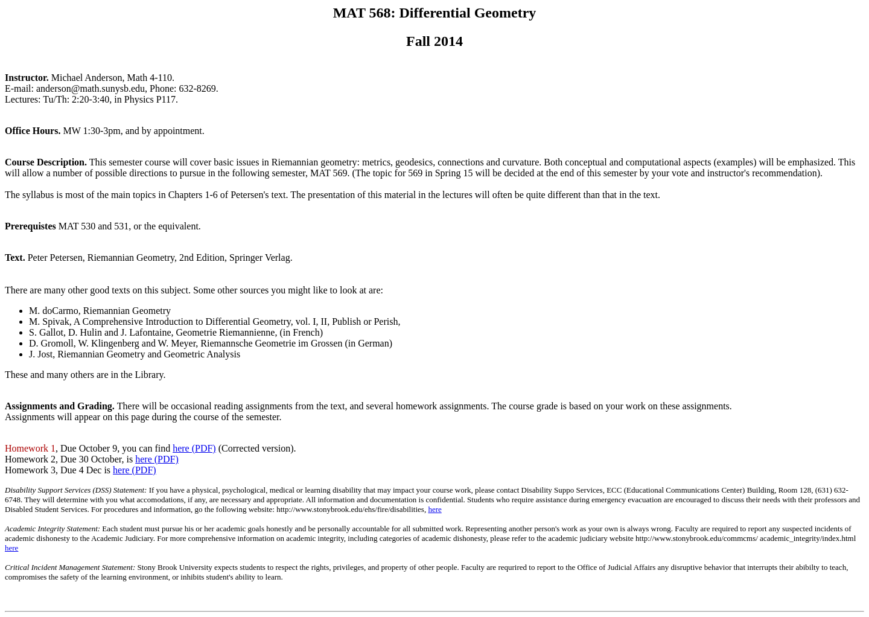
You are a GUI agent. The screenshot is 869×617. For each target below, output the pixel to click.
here (434, 509)
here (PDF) (194, 448)
